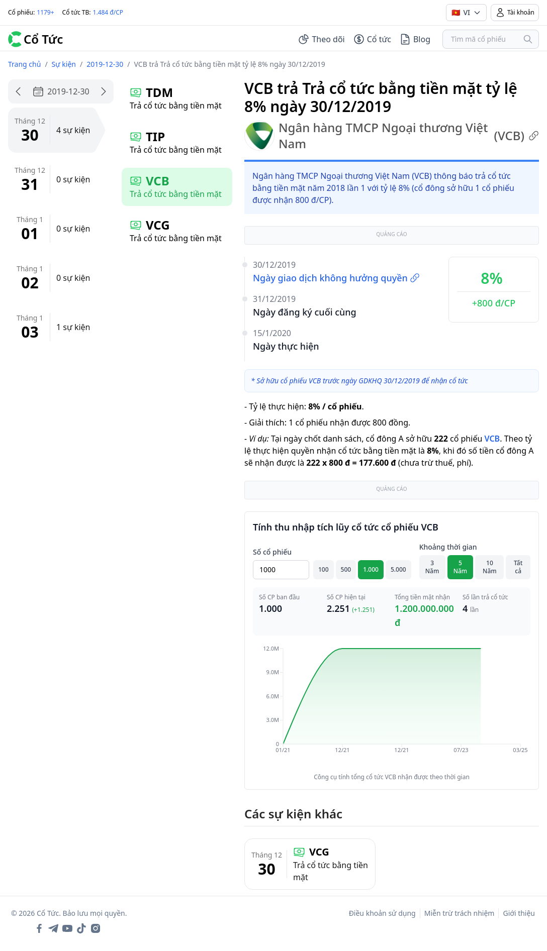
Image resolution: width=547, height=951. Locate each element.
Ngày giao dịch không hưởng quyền (336, 278)
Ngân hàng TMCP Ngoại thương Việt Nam (391, 136)
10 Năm (490, 567)
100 (323, 569)
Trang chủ (24, 64)
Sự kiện (64, 64)
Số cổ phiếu (272, 552)
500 (346, 569)
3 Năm (432, 567)
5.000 (398, 569)
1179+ (45, 12)
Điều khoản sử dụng (382, 913)
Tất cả (518, 567)
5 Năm (460, 567)
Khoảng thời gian (448, 547)
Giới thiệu (519, 913)
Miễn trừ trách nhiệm (459, 913)
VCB (492, 438)
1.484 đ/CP (108, 12)
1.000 (371, 569)
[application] (391, 706)
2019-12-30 (104, 64)
